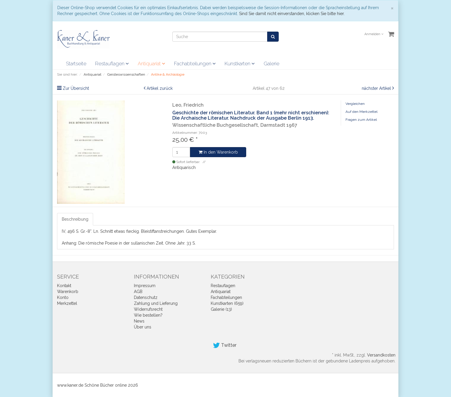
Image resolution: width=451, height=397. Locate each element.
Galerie (271, 63)
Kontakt (64, 285)
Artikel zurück (160, 88)
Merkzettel (67, 303)
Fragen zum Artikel (361, 120)
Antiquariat (151, 63)
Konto (63, 297)
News (139, 321)
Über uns (142, 327)
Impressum (144, 285)
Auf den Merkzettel (361, 112)
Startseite (76, 63)
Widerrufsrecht (148, 309)
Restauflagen (112, 63)
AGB (138, 291)
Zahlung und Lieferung (156, 303)
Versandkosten (381, 355)
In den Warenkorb (218, 152)
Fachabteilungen (195, 63)
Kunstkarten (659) (227, 303)
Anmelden (373, 34)
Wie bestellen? (148, 315)
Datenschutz (146, 297)
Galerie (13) (221, 309)
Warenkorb (67, 291)
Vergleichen (355, 104)
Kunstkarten (240, 63)
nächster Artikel (377, 88)
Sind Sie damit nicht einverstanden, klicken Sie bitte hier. (292, 13)
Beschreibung (75, 219)
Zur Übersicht (76, 88)
